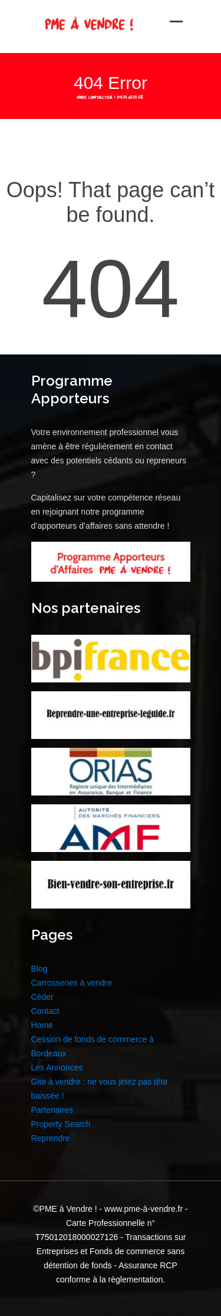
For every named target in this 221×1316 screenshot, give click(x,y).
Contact (45, 1011)
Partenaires (52, 1110)
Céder (42, 997)
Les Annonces (57, 1067)
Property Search (61, 1124)
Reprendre (50, 1138)
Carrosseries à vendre (72, 982)
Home (42, 1025)
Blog (39, 968)
